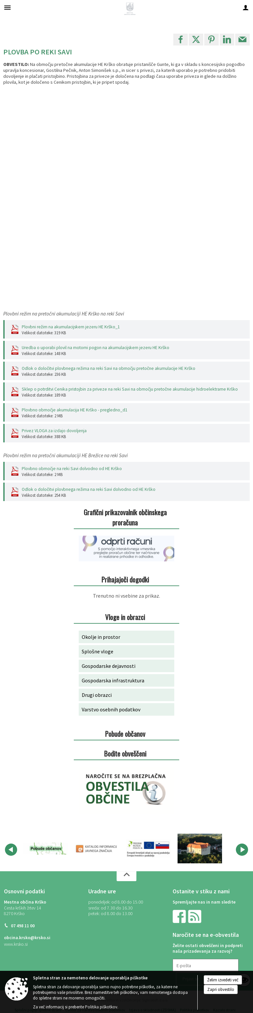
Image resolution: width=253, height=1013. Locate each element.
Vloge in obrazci (125, 617)
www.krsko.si (16, 944)
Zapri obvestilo (220, 989)
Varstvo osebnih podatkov (111, 709)
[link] (180, 39)
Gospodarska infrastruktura (113, 680)
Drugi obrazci (97, 695)
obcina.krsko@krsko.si (27, 937)
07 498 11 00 (23, 926)
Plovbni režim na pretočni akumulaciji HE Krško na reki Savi (63, 314)
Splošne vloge (97, 651)
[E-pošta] (206, 965)
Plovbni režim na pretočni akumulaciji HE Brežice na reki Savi (65, 455)
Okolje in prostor (101, 637)
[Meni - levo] (7, 7)
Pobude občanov (125, 734)
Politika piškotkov (101, 1007)
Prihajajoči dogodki (125, 579)
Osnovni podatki (24, 891)
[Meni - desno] (245, 7)
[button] (11, 850)
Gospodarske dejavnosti (108, 666)
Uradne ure (102, 891)
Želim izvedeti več (223, 980)
